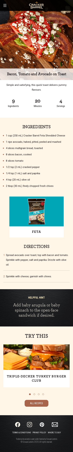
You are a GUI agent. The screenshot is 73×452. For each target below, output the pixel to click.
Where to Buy (54, 432)
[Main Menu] (5, 5)
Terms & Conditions (21, 432)
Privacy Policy (39, 432)
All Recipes (36, 403)
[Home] (36, 5)
